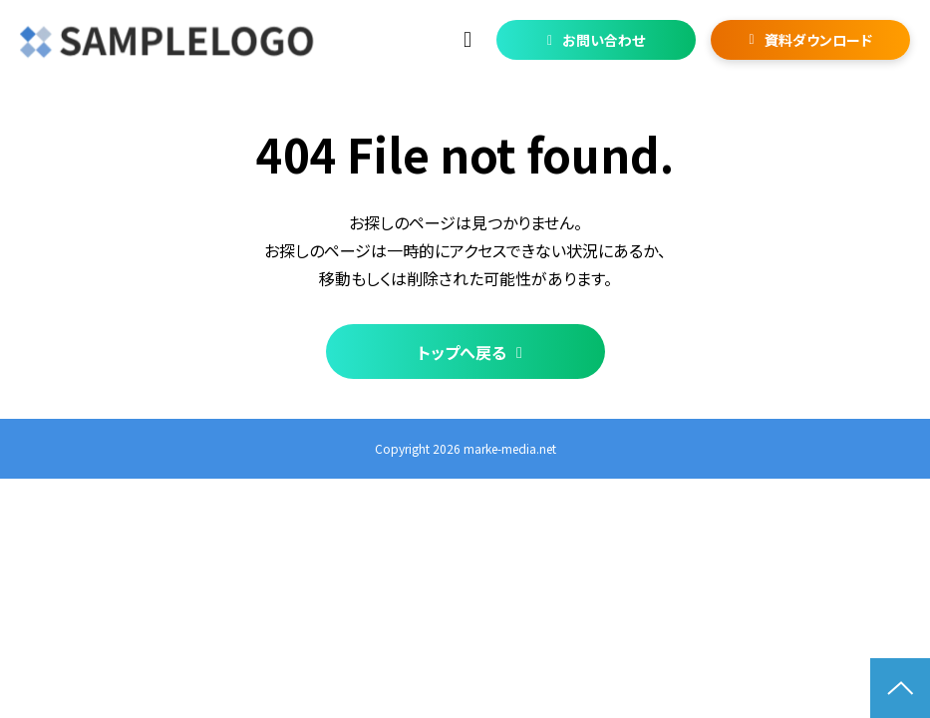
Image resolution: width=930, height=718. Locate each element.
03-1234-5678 (470, 40)
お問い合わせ (603, 40)
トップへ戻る (462, 352)
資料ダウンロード (818, 40)
